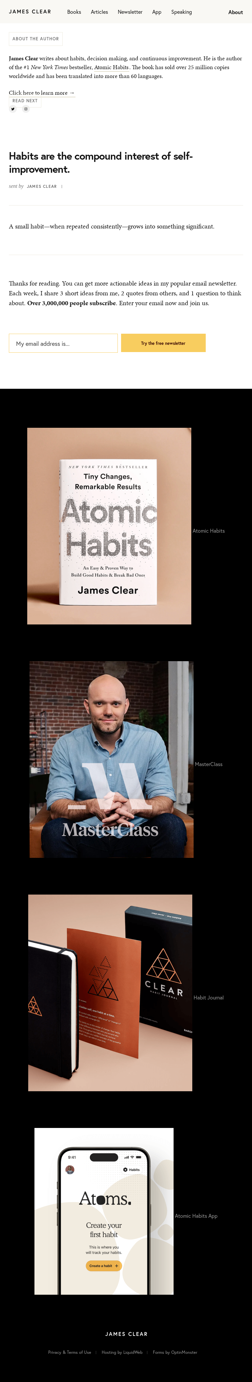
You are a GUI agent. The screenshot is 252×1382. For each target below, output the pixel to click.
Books (74, 11)
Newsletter (130, 11)
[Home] (30, 11)
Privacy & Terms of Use (69, 1352)
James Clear (42, 186)
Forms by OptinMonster (175, 1352)
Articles (99, 11)
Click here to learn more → (42, 93)
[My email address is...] (63, 343)
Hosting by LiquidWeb (122, 1352)
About (235, 12)
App (156, 11)
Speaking (181, 11)
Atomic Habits (111, 67)
